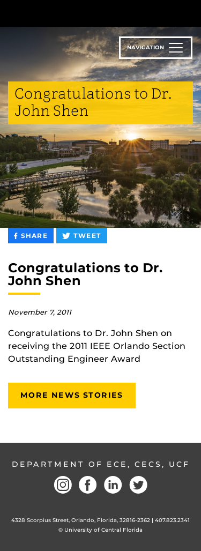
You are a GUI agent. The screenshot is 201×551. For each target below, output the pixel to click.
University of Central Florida (103, 529)
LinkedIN (113, 485)
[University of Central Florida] (81, 13)
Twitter (138, 485)
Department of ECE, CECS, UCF (101, 464)
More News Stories (71, 395)
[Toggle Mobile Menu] (190, 13)
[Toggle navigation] (155, 47)
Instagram (63, 485)
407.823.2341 (172, 520)
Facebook (88, 485)
